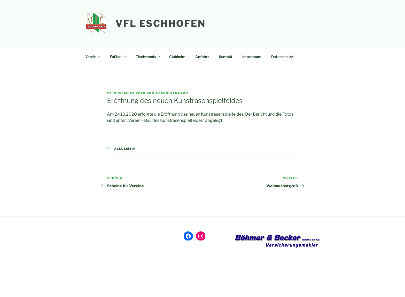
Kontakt (225, 56)
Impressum (251, 56)
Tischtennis (148, 56)
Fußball (118, 56)
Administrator (171, 93)
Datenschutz (282, 56)
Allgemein (125, 148)
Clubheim (177, 56)
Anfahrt (202, 56)
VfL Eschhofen (160, 23)
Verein (93, 56)
